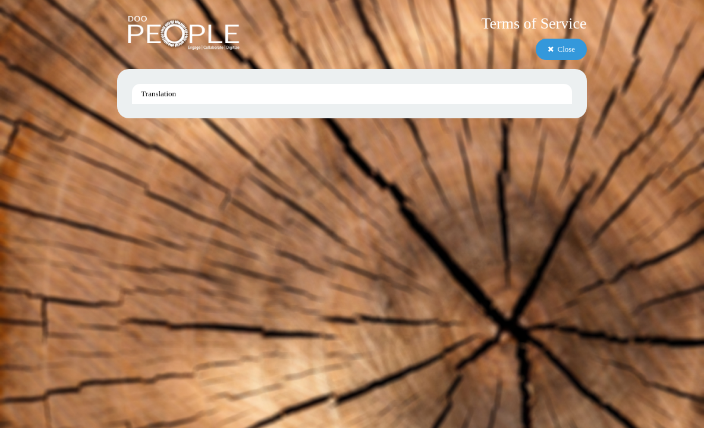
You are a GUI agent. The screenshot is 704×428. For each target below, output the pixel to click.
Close (561, 49)
